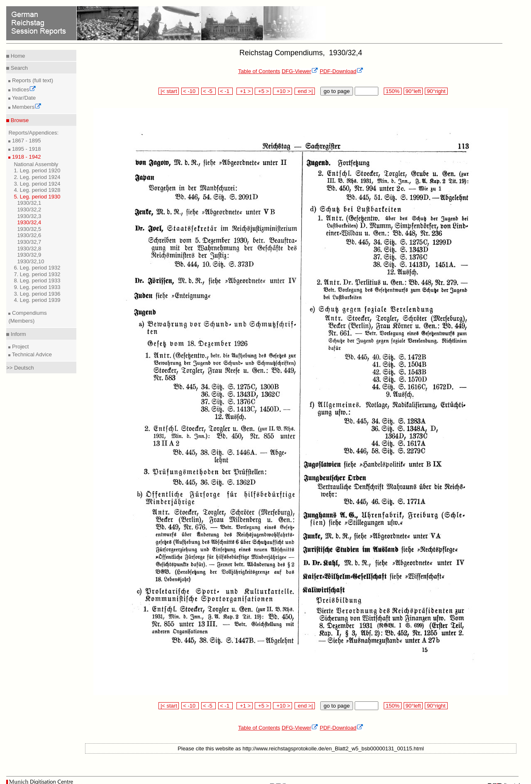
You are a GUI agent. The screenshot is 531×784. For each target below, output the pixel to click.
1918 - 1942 (25, 157)
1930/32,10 (30, 261)
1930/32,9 (29, 255)
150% (392, 91)
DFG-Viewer (300, 71)
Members (25, 107)
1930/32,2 (29, 209)
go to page (337, 91)
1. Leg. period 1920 (37, 170)
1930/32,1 (29, 203)
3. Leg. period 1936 (37, 294)
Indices (23, 89)
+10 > (282, 91)
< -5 (209, 91)
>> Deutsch (20, 368)
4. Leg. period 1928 (37, 190)
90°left (413, 91)
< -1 (226, 91)
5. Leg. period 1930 (37, 197)
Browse (19, 120)
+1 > (244, 91)
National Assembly (36, 164)
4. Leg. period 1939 (37, 300)
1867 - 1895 (25, 140)
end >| (304, 91)
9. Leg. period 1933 (37, 287)
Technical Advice (31, 354)
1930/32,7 (29, 242)
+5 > (262, 91)
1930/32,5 (29, 229)
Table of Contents (259, 71)
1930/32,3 (29, 216)
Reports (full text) (31, 80)
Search (18, 68)
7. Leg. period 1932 (37, 274)
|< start (168, 91)
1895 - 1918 (25, 149)
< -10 (190, 91)
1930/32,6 (29, 235)
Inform (17, 334)
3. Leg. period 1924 (37, 184)
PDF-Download (341, 71)
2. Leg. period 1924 (37, 177)
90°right (436, 91)
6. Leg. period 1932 (37, 268)
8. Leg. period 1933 (37, 280)
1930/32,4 (29, 222)
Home (17, 56)
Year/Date (23, 98)
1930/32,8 (29, 248)
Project (19, 346)
